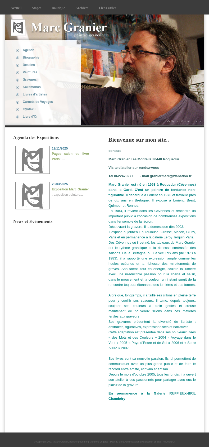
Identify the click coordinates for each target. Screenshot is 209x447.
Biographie (31, 57)
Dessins (29, 65)
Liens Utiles (107, 8)
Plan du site (116, 441)
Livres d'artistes (35, 94)
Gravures (30, 79)
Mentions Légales (98, 441)
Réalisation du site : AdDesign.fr (158, 441)
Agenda (28, 50)
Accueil (16, 8)
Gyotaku (29, 109)
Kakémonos (32, 87)
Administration (131, 441)
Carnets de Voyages (38, 102)
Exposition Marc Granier (70, 189)
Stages (36, 8)
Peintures (30, 72)
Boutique (58, 8)
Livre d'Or (30, 116)
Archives (81, 8)
